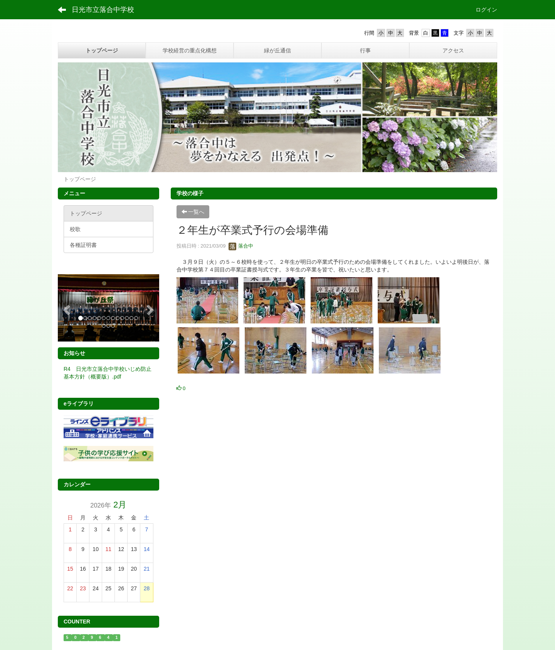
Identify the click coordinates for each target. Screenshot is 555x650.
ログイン (486, 10)
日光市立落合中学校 (103, 9)
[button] (65, 308)
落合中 (241, 246)
